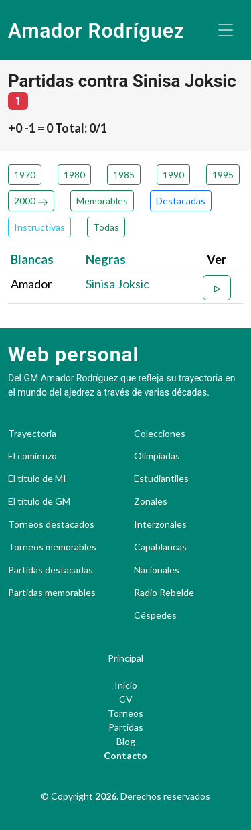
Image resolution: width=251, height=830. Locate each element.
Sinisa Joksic (117, 283)
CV (126, 699)
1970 (24, 174)
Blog (125, 741)
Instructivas (39, 227)
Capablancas (160, 547)
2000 (31, 200)
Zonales (150, 501)
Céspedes (155, 615)
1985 (124, 174)
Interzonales (160, 524)
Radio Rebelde (164, 592)
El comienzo (32, 456)
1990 (173, 174)
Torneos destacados (51, 524)
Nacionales (156, 570)
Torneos (125, 713)
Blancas (32, 259)
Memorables (102, 200)
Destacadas (180, 200)
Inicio (125, 685)
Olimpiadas (157, 456)
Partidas (125, 727)
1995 (223, 174)
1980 (74, 174)
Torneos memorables (52, 547)
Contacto (125, 755)
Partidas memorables (52, 592)
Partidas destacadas (50, 570)
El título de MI (37, 478)
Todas (106, 227)
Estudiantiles (161, 478)
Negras (106, 259)
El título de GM (39, 501)
